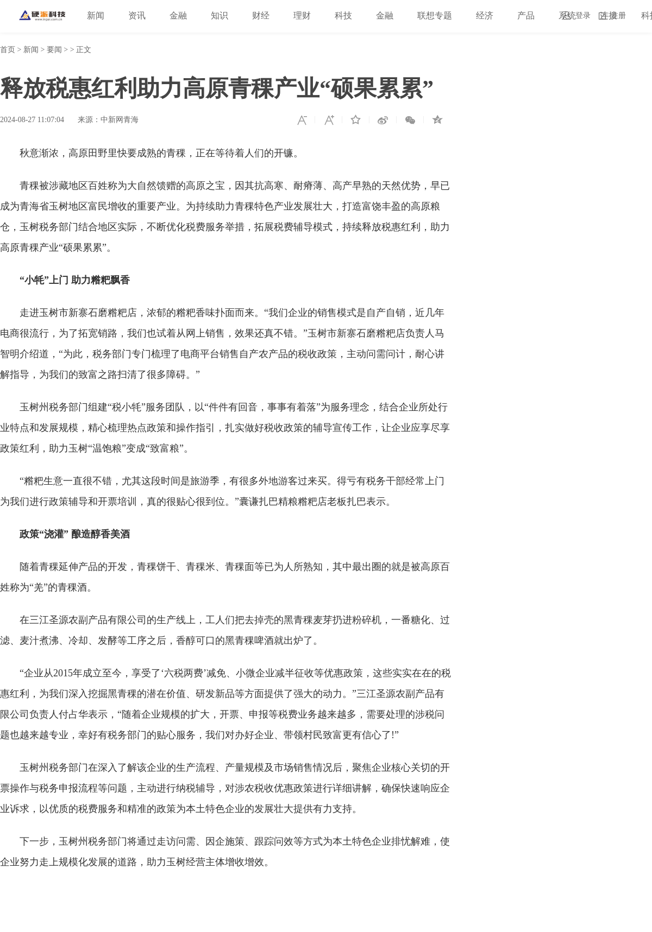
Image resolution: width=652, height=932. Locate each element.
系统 (567, 15)
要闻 (54, 50)
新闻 (95, 15)
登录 (583, 15)
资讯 (137, 15)
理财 (302, 15)
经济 (484, 15)
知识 (219, 15)
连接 (608, 15)
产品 (526, 15)
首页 (7, 50)
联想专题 (434, 15)
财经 (260, 15)
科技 (343, 15)
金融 (178, 15)
